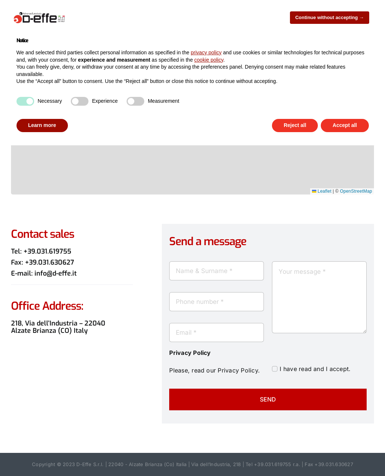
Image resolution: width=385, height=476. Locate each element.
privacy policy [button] (206, 52)
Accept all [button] (345, 125)
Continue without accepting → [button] (329, 17)
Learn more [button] (42, 125)
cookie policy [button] (208, 60)
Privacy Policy (238, 370)
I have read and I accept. (315, 369)
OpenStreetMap (356, 191)
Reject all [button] (295, 125)
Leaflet (321, 191)
